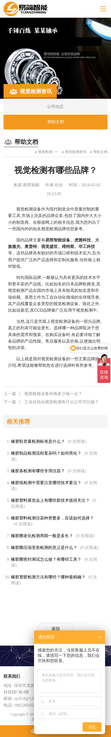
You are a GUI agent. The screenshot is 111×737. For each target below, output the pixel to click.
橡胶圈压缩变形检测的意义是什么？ (44, 547)
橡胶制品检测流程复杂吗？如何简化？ (46, 453)
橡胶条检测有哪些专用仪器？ (38, 471)
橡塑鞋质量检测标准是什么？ (38, 441)
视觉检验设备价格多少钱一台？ (43, 394)
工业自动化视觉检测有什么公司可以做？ (51, 402)
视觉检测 (45, 152)
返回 (56, 629)
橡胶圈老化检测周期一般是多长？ (42, 536)
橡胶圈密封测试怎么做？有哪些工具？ (46, 559)
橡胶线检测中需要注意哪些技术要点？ (46, 483)
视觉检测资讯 (75, 152)
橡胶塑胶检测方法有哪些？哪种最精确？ (48, 577)
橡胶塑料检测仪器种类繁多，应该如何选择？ (52, 518)
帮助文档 (100, 152)
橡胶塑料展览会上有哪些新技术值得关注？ (50, 500)
